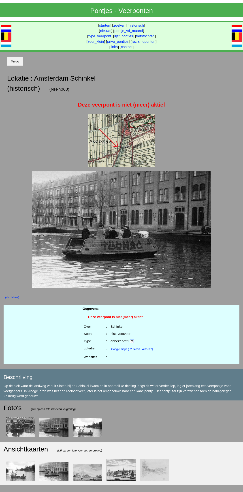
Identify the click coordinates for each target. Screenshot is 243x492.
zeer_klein (96, 41)
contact (126, 47)
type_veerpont (99, 36)
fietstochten (145, 36)
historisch (136, 25)
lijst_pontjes (123, 36)
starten (104, 25)
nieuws (105, 31)
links (114, 47)
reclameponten (144, 41)
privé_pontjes (117, 41)
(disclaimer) (12, 297)
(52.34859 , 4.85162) (132, 349)
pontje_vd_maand (129, 31)
